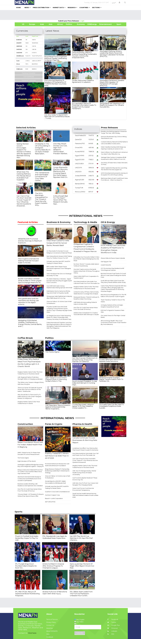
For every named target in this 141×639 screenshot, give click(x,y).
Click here (32, 633)
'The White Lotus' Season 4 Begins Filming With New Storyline (31, 383)
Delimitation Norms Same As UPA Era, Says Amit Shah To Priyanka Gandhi (58, 292)
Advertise (49, 628)
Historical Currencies (29, 80)
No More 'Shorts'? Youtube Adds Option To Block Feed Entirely (86, 265)
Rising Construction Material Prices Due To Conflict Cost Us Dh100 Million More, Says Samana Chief (30, 471)
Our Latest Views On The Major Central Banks (113, 316)
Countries (83, 7)
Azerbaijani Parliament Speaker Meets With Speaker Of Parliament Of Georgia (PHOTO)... (112, 83)
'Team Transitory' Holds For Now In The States (113, 300)
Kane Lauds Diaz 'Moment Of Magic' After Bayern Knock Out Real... (82, 566)
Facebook (113, 619)
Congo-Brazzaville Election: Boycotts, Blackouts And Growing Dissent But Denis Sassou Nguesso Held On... (60, 172)
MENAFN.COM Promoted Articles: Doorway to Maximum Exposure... (30, 241)
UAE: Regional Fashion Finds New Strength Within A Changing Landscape (30, 378)
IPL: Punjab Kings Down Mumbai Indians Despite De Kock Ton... (26, 566)
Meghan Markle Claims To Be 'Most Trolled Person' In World (29, 402)
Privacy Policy (51, 622)
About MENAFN (51, 631)
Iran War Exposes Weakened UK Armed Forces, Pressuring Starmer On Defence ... (84, 359)
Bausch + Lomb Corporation (54, 498)
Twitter (112, 622)
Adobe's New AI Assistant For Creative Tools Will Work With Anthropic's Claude (86, 313)
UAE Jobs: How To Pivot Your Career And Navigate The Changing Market (85, 484)
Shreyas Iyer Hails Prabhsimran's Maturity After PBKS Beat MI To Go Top (59, 297)
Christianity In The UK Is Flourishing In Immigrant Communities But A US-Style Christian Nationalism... (42, 149)
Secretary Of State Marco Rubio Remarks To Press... (114, 163)
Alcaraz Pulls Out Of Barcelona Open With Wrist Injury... (54, 593)
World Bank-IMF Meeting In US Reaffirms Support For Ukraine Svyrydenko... (112, 105)
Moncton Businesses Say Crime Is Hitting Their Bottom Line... (114, 137)
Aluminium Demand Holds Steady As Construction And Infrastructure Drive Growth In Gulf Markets (29, 478)
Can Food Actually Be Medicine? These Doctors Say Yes (84, 478)
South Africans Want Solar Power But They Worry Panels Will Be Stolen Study (113, 281)
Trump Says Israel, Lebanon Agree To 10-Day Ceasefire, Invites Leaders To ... (83, 406)
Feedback (49, 637)
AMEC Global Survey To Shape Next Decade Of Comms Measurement (29, 453)
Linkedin (112, 631)
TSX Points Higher (23, 458)
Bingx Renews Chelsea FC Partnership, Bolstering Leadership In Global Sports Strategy (57, 470)
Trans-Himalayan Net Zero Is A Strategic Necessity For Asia (59, 274)
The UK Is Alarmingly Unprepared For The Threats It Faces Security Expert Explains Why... (41, 199)
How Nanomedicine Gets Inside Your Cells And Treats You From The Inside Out (87, 282)
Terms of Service (52, 619)
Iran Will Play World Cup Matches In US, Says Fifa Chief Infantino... (81, 538)
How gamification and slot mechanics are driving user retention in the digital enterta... (28, 301)
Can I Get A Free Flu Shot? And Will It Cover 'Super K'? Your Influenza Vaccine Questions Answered (85, 460)
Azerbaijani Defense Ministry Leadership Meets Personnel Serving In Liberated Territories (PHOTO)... (112, 53)
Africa (59, 24)
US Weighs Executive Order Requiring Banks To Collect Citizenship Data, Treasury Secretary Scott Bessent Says (59, 317)
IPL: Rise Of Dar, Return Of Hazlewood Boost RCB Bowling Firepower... (27, 594)
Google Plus (114, 625)
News (26, 7)
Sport (117, 24)
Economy (81, 24)
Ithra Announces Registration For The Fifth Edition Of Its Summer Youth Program (114, 295)
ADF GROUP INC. (50, 502)
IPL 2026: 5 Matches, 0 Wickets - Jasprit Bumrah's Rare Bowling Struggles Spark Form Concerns (59, 280)
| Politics (68, 24)
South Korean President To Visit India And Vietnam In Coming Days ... (84, 383)
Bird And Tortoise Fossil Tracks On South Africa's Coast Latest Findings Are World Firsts (113, 275)
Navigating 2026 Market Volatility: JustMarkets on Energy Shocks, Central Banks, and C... (30, 323)
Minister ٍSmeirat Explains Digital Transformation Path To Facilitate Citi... (111, 379)
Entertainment (102, 24)
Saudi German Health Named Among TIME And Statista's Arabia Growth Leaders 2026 (85, 495)
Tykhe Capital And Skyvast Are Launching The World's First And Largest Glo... (114, 168)
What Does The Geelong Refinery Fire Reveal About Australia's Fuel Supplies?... (24, 176)
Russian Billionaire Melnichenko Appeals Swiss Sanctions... (111, 360)
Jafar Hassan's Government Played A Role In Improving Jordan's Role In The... (56, 379)
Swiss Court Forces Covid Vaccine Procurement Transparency (83, 489)
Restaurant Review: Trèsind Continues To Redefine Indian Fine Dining (86, 298)
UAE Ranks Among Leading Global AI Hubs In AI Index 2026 (85, 303)
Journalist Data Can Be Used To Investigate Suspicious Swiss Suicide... (111, 406)
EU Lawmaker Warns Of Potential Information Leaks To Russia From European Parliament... (84, 106)
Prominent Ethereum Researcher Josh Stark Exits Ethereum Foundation (57, 464)
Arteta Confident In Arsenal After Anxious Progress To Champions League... (53, 566)
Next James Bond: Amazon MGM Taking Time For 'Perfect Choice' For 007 (59, 257)
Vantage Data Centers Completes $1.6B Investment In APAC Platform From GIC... (113, 158)
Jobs (47, 634)
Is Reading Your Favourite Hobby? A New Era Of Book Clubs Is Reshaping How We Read (86, 258)
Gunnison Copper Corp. (52, 495)
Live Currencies (28, 77)
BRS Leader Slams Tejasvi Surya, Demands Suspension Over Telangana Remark (59, 268)
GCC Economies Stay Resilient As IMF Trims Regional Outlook (112, 269)
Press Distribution (41, 7)
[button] (119, 2)
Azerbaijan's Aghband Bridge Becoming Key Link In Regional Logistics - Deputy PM (31, 465)
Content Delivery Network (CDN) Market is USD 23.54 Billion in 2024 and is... (114, 142)
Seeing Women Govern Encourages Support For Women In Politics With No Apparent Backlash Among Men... (24, 151)
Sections (96, 7)
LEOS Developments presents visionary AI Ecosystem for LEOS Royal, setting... (114, 174)
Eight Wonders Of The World (27, 461)
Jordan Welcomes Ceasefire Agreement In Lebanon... (83, 81)
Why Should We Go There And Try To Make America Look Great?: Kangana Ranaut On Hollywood (29, 396)
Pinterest (113, 628)
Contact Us (50, 625)
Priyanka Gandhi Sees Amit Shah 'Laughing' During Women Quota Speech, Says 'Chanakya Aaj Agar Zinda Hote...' (59, 309)
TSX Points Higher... (52, 352)
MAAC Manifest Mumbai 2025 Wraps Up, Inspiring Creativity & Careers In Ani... (113, 148)
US (21, 24)
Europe (32, 24)
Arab (42, 24)
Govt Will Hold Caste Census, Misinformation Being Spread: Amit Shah (59, 287)
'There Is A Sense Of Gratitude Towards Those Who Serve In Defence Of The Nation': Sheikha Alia (30, 389)
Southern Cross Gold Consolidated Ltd (57, 491)
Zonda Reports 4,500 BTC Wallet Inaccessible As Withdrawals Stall (55, 482)
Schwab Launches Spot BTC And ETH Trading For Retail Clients (58, 262)
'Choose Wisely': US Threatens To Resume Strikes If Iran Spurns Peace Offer (31, 495)
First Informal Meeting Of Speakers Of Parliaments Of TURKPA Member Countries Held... (55, 83)
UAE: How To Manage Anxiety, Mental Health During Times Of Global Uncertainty (84, 472)
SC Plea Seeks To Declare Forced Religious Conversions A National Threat (59, 252)
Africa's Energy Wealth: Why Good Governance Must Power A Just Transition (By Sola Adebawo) (114, 322)
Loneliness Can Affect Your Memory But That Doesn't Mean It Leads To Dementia (85, 449)
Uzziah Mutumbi (106, 265)
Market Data (58, 7)
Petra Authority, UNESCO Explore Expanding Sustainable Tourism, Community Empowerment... (84, 55)
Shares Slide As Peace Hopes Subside (113, 258)
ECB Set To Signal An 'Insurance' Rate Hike (112, 311)
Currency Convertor (28, 73)
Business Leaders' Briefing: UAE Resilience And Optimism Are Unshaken (30, 484)
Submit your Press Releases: (69, 21)
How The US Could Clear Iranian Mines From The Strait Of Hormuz (86, 308)
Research (72, 7)
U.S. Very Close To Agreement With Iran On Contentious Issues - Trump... (57, 116)
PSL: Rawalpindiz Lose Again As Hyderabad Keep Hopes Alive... (54, 537)
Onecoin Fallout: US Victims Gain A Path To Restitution (59, 302)
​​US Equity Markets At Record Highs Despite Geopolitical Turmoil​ (112, 306)
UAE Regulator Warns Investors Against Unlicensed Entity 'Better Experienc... (57, 407)
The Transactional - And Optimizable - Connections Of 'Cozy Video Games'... (42, 176)
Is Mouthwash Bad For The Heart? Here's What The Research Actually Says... (60, 200)
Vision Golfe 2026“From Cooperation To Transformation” (86, 277)
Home (18, 7)
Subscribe (79, 633)
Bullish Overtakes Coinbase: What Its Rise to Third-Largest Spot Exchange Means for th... (29, 281)
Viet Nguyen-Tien (106, 261)
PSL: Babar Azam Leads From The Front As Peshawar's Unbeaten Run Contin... (81, 594)
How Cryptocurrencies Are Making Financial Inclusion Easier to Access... (28, 261)
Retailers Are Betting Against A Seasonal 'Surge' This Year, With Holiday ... (114, 132)
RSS (111, 634)
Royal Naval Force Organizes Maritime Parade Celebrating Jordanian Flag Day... (55, 58)
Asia (50, 24)
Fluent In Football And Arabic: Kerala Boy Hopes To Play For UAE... (27, 538)
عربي (114, 2)
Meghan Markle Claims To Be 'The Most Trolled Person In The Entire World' (86, 287)
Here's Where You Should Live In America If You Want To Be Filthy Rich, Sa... (114, 153)
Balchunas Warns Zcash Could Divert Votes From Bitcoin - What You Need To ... (114, 179)
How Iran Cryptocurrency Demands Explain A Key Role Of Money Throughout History (87, 271)
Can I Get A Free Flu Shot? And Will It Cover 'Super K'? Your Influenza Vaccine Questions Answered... (24, 201)
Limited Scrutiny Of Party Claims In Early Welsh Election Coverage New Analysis (86, 293)
